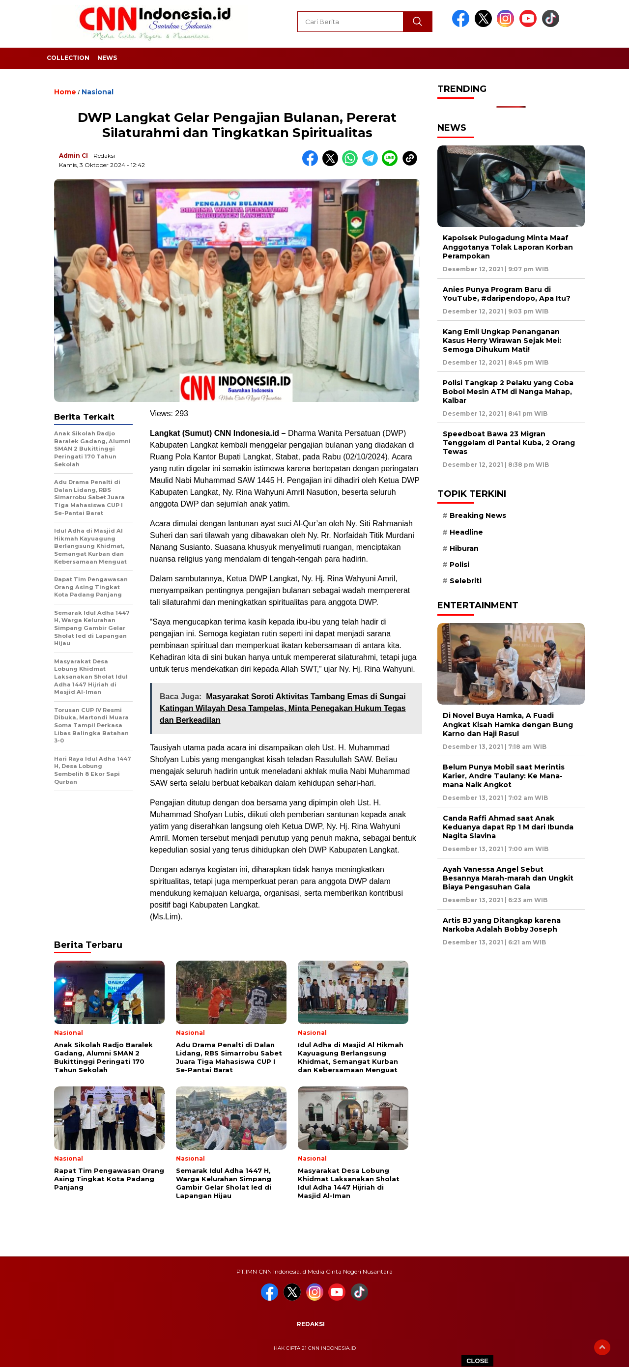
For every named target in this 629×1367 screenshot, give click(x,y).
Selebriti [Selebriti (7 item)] (466, 580)
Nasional (98, 91)
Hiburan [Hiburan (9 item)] (464, 548)
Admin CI (73, 155)
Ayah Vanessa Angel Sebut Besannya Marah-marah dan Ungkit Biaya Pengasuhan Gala (508, 878)
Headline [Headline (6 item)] (466, 532)
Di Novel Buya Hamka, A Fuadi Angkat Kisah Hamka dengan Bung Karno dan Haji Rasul (508, 724)
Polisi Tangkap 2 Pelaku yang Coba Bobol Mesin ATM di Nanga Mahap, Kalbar (508, 391)
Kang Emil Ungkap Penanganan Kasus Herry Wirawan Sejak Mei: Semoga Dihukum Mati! (502, 340)
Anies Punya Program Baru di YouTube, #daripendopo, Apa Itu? (507, 294)
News (107, 57)
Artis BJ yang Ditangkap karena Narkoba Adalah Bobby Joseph (502, 925)
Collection (68, 57)
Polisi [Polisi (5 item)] (459, 564)
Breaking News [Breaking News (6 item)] (478, 515)
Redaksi (311, 1324)
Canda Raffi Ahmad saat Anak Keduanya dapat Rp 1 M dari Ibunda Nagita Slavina (508, 827)
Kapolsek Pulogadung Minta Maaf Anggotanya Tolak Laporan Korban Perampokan (508, 246)
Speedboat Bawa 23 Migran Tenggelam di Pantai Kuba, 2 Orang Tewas (509, 442)
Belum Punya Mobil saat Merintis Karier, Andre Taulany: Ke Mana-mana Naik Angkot (504, 776)
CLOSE (477, 1361)
